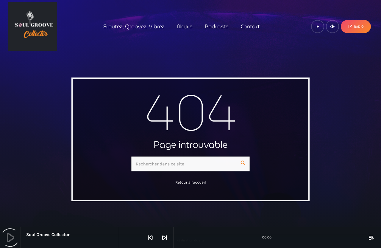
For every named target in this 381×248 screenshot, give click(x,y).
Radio (356, 26)
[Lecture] (317, 26)
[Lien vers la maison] (32, 26)
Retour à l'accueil (190, 182)
